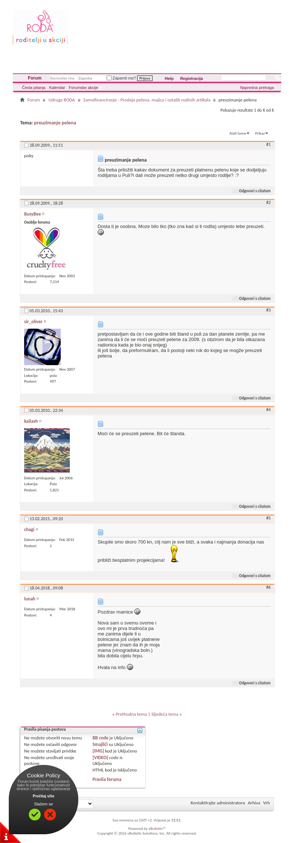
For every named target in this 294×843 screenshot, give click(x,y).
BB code (100, 737)
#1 (268, 144)
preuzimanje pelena (55, 123)
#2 (268, 202)
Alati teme (237, 133)
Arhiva (254, 802)
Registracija (191, 78)
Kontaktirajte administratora (218, 802)
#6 (268, 587)
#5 (268, 518)
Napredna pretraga (257, 87)
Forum (34, 78)
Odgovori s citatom (252, 191)
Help (169, 78)
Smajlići (100, 744)
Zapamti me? (121, 78)
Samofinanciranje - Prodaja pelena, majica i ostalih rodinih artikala (147, 100)
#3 (268, 310)
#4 (268, 409)
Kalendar (57, 87)
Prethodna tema (131, 714)
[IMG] (98, 751)
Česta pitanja (33, 87)
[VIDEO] (100, 757)
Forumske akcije (83, 87)
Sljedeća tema (164, 714)
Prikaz (260, 133)
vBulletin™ (157, 828)
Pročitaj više (43, 796)
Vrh (266, 802)
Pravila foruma (107, 779)
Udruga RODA (61, 100)
